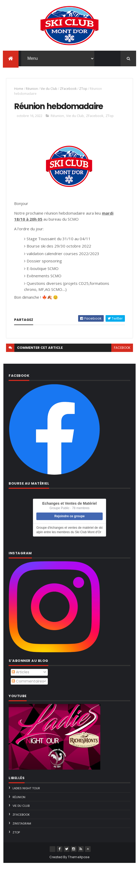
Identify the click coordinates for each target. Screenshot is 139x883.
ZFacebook (68, 91)
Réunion (32, 91)
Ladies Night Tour (26, 808)
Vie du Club (48, 91)
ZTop (83, 91)
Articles (20, 691)
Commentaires (28, 701)
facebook (122, 367)
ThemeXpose (78, 877)
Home (18, 91)
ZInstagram (22, 843)
